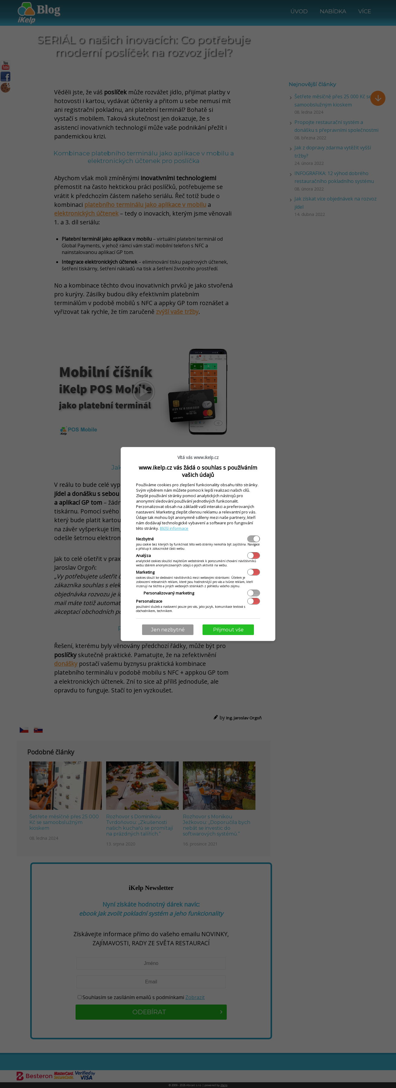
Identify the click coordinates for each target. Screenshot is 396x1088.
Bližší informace (174, 528)
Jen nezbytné (168, 630)
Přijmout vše (228, 630)
